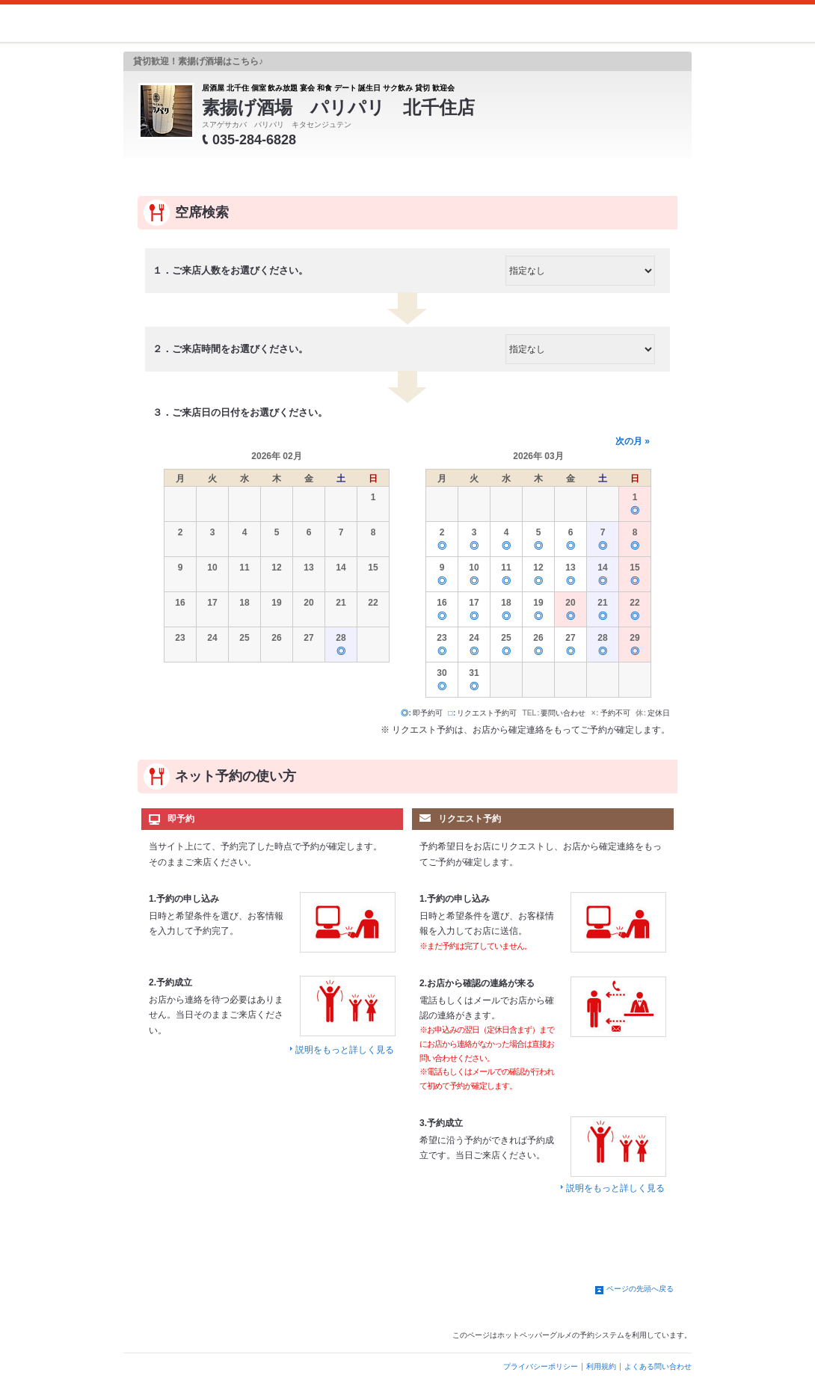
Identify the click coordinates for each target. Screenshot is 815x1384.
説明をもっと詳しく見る (344, 1050)
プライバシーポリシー (540, 1366)
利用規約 (601, 1366)
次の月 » (632, 441)
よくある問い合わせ (658, 1366)
